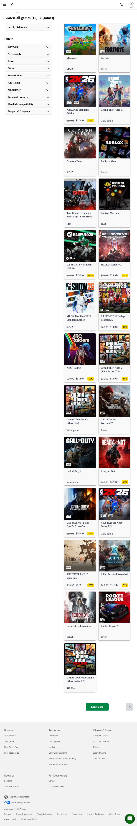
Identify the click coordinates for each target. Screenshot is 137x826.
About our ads (10, 819)
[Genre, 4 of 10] (28, 68)
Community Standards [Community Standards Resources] (58, 753)
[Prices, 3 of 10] (28, 61)
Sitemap (7, 814)
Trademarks (77, 814)
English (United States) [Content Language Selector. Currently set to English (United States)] (19, 797)
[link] (80, 48)
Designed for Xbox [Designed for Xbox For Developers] (56, 786)
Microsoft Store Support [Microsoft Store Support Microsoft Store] (103, 741)
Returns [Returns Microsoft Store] (96, 747)
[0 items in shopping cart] (122, 5)
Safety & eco (114, 814)
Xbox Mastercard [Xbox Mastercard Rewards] (11, 786)
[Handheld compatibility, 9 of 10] (28, 104)
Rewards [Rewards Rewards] (8, 781)
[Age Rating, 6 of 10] (28, 83)
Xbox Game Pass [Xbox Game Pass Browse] (11, 747)
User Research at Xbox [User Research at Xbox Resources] (58, 764)
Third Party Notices (95, 814)
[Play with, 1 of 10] (28, 47)
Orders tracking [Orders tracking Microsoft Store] (99, 753)
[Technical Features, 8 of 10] (28, 97)
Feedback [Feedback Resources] (53, 747)
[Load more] (97, 707)
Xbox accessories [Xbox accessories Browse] (11, 753)
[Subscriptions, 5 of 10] (28, 76)
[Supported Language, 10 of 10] (28, 111)
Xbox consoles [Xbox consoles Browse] (10, 735)
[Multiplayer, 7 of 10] (28, 90)
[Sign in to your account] (131, 5)
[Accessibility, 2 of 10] (28, 54)
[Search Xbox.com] (12, 5)
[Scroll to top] (129, 707)
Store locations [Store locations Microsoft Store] (99, 758)
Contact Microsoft (24, 814)
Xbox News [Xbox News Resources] (53, 735)
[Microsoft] (68, 3)
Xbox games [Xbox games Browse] (9, 741)
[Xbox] (9, 13)
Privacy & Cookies (44, 814)
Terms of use (62, 814)
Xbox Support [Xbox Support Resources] (54, 741)
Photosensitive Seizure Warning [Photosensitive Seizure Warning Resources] (62, 758)
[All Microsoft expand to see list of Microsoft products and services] (4, 5)
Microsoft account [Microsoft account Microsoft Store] (100, 735)
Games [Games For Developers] (52, 781)
